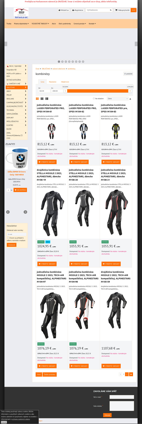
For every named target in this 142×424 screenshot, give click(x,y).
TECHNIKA (17, 110)
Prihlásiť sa (64, 10)
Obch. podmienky (65, 23)
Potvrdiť (3, 422)
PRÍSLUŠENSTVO (17, 121)
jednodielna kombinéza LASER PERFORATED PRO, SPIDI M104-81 (50, 108)
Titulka (8, 23)
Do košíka (20, 190)
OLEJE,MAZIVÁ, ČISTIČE (17, 106)
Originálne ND (17, 70)
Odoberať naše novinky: (15, 230)
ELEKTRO (17, 125)
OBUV (17, 91)
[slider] (65, 91)
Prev (8, 212)
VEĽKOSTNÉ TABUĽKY (40, 23)
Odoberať (11, 245)
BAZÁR (9, 129)
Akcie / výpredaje (17, 66)
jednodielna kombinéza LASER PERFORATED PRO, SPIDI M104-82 (83, 108)
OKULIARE (17, 99)
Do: (57, 90)
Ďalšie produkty (49, 374)
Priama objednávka (21, 23)
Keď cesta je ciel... (21, 17)
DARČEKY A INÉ (17, 83)
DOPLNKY (17, 117)
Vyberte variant (47, 162)
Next (25, 212)
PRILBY (17, 95)
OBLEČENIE (17, 87)
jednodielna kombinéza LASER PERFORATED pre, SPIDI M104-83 (114, 108)
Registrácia (77, 10)
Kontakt (92, 23)
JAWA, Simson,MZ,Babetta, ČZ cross (17, 135)
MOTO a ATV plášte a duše (17, 75)
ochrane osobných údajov (21, 419)
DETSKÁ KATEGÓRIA (14, 80)
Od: (44, 90)
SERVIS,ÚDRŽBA (17, 114)
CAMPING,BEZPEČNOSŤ (17, 102)
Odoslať (114, 415)
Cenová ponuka (80, 23)
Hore (39, 374)
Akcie (54, 23)
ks (9, 190)
